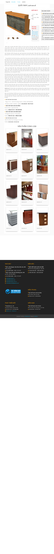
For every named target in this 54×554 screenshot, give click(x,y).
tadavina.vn (14, 310)
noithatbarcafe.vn (10, 278)
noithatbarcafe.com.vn (11, 281)
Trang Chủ (8, 1)
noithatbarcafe (27, 316)
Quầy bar (22, 5)
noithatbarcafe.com (10, 280)
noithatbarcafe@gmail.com (12, 283)
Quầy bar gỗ (32, 5)
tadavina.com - (9, 310)
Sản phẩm (13, 1)
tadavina (36, 316)
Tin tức (18, 1)
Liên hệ (23, 1)
